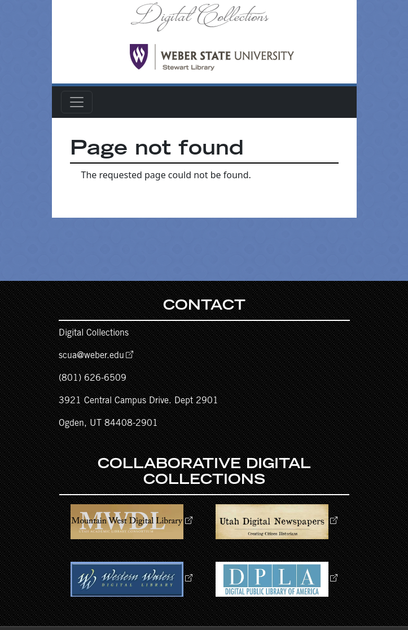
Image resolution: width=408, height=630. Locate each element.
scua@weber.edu (91, 355)
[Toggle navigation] (77, 102)
